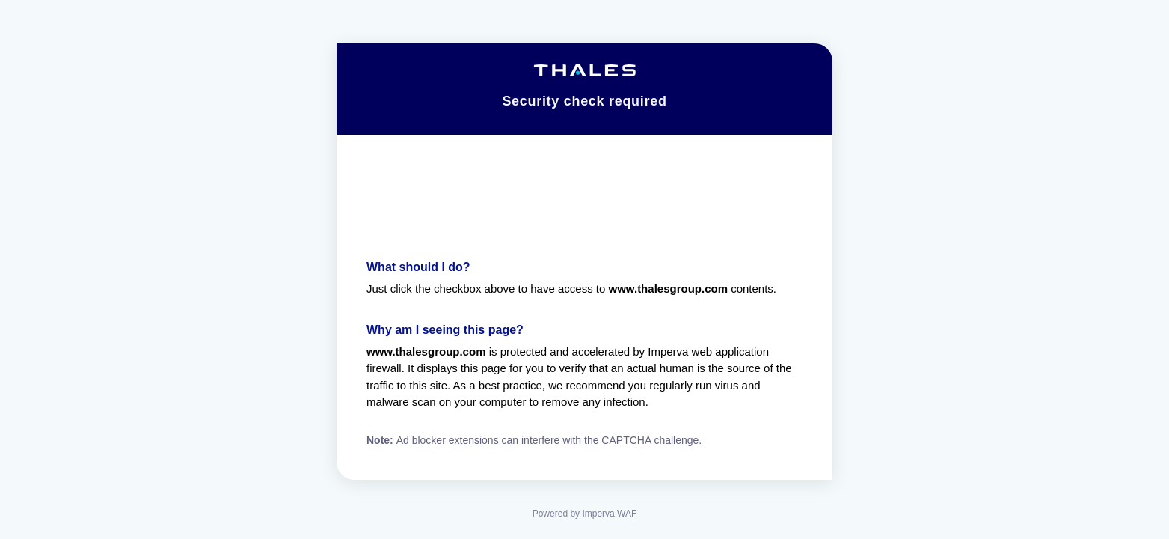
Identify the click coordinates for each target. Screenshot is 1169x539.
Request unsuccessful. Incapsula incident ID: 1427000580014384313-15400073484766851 (584, 269)
